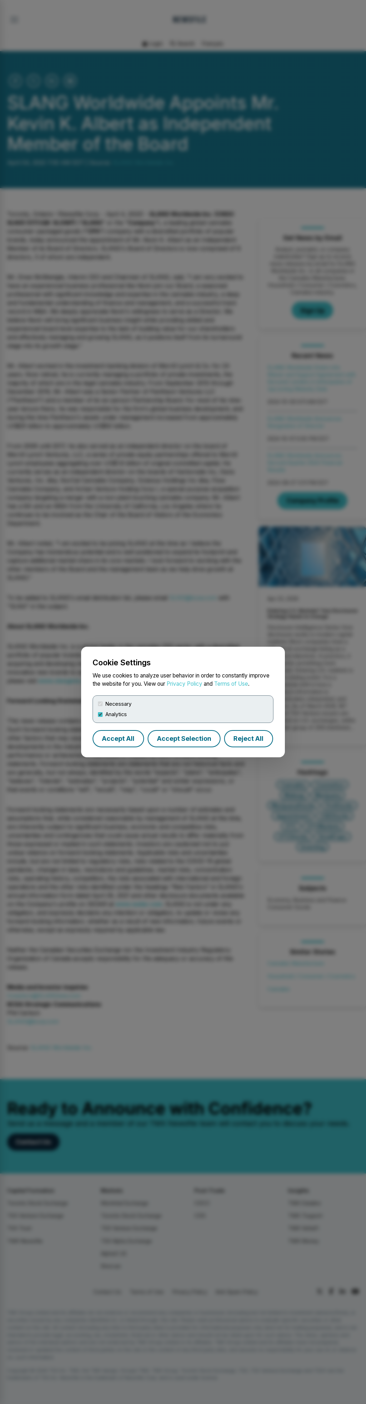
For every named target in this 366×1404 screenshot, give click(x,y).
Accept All (118, 738)
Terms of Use (231, 683)
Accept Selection (184, 738)
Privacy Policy (184, 683)
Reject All (248, 738)
